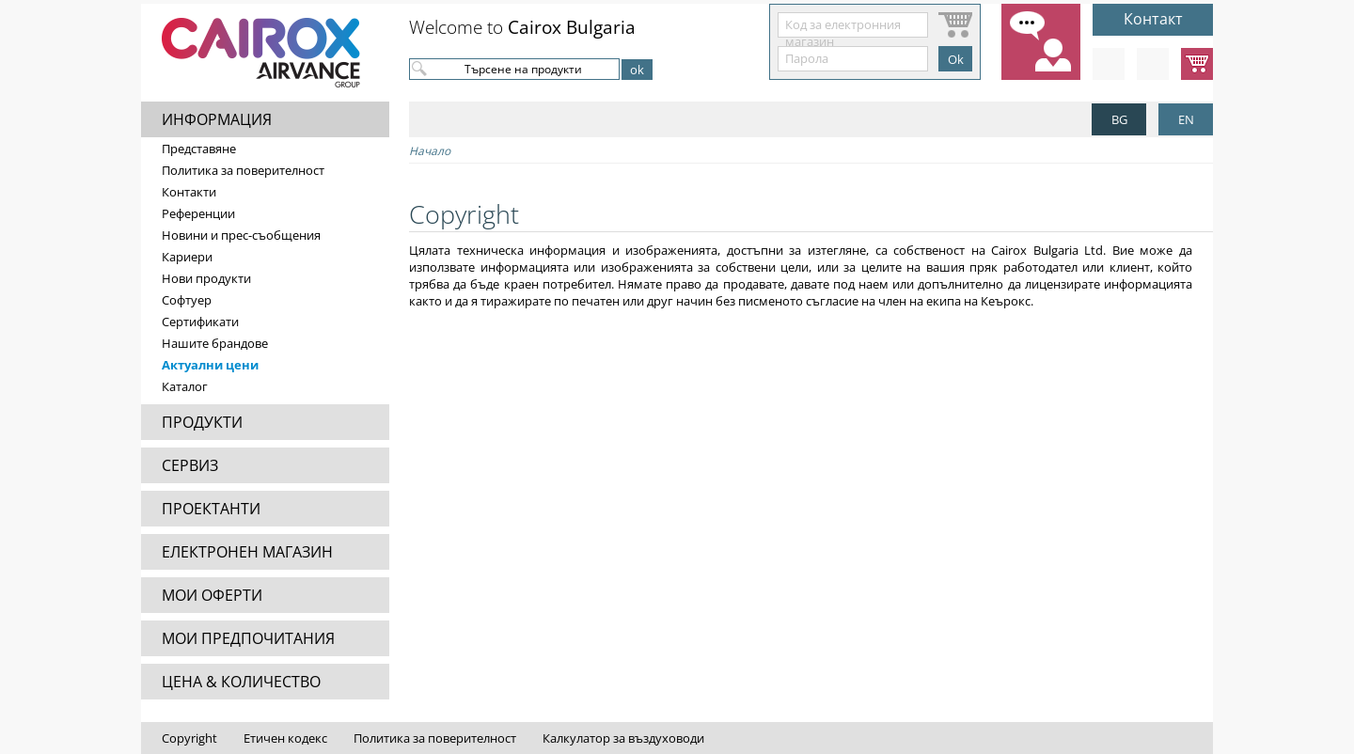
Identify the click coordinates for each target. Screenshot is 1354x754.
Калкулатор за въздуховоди (623, 738)
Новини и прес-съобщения (241, 235)
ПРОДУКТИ (202, 422)
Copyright (189, 738)
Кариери (187, 256)
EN (1186, 119)
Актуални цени (210, 364)
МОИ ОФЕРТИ (212, 595)
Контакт (1153, 18)
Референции (198, 213)
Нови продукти (206, 278)
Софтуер (187, 299)
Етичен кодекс (285, 738)
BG (1119, 119)
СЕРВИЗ (190, 465)
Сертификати (200, 321)
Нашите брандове (215, 343)
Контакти (189, 191)
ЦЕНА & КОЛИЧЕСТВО (241, 681)
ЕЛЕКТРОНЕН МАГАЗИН (247, 552)
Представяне (199, 148)
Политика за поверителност (243, 170)
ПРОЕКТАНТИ (211, 508)
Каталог (185, 386)
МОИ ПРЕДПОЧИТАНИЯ (248, 638)
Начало (429, 151)
